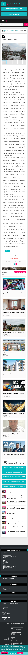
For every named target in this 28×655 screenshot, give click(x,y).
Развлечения (13, 576)
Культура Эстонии (6, 613)
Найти (26, 24)
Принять (20, 653)
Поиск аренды (6, 570)
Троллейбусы (5, 562)
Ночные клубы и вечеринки (8, 578)
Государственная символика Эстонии (10, 603)
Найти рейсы (5, 553)
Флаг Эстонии (5, 604)
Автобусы (5, 561)
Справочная (13, 584)
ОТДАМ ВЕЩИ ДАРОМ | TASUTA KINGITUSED (14, 486)
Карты (13, 592)
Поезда (4, 565)
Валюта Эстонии (5, 607)
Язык (3, 619)
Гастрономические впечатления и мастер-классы (12, 579)
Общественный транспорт (8, 558)
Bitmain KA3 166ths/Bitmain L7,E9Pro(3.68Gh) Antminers (14, 476)
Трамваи (5, 563)
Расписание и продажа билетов (9, 556)
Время (3, 614)
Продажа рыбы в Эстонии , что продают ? (14, 467)
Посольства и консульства (7, 586)
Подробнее (4, 653)
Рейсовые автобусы (7, 555)
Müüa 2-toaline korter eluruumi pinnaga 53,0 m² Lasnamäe (14, 482)
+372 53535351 (14, 638)
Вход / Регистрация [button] (14, 14)
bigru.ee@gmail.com (15, 640)
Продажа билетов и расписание (9, 566)
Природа (4, 620)
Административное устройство (8, 609)
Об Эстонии (14, 601)
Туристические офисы (6, 588)
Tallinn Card (4, 589)
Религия (4, 618)
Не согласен (13, 653)
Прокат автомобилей (7, 567)
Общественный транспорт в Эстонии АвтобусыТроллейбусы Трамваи (14, 471)
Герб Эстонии (5, 605)
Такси (4, 560)
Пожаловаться (14, 258)
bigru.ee (8, 250)
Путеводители (5, 594)
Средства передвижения (14, 550)
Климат (4, 615)
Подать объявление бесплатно (14, 9)
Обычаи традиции (6, 617)
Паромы (4, 557)
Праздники (4, 608)
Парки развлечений (6, 580)
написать (13, 637)
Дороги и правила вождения (9, 568)
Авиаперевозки (6, 552)
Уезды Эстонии (5, 610)
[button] (25, 45)
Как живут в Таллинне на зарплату (18, 623)
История (4, 612)
